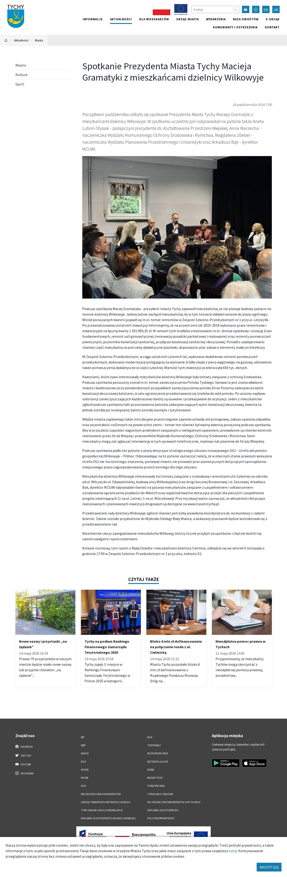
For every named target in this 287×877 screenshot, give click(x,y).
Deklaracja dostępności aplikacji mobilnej (108, 818)
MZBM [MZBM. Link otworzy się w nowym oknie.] (150, 769)
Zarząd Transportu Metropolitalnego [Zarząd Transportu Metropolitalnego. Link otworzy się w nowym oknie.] (105, 802)
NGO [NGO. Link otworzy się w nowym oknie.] (83, 785)
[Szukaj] (215, 9)
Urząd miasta (187, 19)
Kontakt (272, 27)
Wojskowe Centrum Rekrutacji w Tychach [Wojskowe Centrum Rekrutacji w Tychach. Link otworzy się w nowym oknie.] (173, 802)
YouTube (23, 764)
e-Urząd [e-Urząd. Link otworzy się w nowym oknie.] (273, 19)
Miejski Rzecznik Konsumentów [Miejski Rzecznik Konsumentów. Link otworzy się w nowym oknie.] (101, 794)
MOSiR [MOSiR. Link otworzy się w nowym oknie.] (84, 777)
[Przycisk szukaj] (235, 9)
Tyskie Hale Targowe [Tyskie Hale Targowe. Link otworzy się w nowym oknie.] (160, 794)
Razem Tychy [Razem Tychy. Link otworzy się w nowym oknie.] (154, 777)
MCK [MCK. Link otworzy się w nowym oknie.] (149, 737)
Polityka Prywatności (161, 818)
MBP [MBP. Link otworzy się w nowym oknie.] (83, 745)
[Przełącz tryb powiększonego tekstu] (255, 9)
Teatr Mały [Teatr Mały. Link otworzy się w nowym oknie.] (154, 745)
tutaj (233, 850)
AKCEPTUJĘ (269, 867)
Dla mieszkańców (154, 19)
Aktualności (121, 19)
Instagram (24, 773)
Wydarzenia (216, 19)
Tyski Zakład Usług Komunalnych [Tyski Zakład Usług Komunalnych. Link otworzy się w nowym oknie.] (102, 810)
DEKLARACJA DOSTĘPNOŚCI (163, 810)
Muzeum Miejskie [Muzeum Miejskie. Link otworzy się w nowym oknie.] (157, 753)
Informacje (93, 19)
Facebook (24, 746)
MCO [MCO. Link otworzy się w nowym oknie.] (83, 761)
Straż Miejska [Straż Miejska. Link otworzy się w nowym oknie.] (156, 785)
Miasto (39, 40)
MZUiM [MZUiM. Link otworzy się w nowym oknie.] (84, 769)
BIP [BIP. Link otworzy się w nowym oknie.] (82, 737)
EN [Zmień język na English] (266, 9)
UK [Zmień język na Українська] (276, 9)
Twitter (23, 755)
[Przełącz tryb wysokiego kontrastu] (245, 9)
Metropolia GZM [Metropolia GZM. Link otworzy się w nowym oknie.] (157, 761)
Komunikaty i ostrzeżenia (235, 27)
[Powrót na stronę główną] (6, 40)
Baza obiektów (246, 19)
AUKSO (85, 753)
